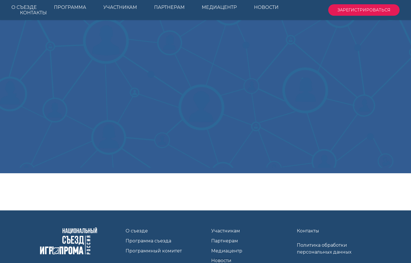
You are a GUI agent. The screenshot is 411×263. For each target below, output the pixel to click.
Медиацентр (226, 251)
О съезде (137, 231)
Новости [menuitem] (266, 7)
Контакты (308, 231)
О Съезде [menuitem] (24, 7)
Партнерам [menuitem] (169, 7)
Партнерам (224, 241)
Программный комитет (154, 251)
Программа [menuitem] (70, 7)
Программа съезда (148, 241)
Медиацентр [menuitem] (219, 7)
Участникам (225, 231)
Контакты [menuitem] (33, 12)
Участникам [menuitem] (120, 7)
